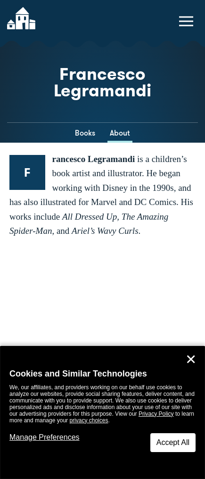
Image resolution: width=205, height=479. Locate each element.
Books (85, 133)
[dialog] (102, 412)
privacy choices (88, 420)
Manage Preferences (44, 437)
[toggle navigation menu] (186, 21)
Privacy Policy (156, 414)
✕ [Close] (191, 359)
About (120, 133)
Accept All (172, 442)
